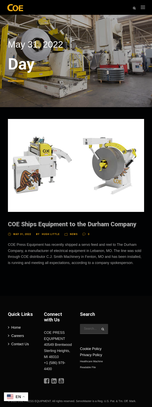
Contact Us (20, 344)
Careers (17, 336)
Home (16, 327)
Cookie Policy (91, 349)
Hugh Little (51, 234)
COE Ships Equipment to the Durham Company (72, 224)
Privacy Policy (91, 355)
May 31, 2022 (22, 234)
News (74, 234)
